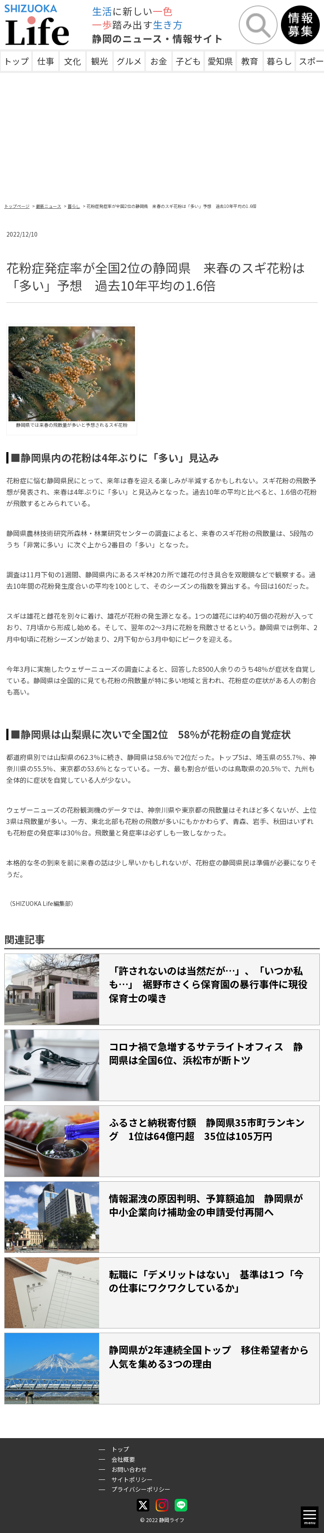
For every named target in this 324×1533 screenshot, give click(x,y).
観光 (99, 61)
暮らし (279, 61)
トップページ (17, 206)
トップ (16, 61)
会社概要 (123, 1459)
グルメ (129, 61)
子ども (188, 61)
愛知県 (220, 61)
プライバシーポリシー (140, 1489)
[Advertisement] (162, 136)
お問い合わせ (129, 1469)
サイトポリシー (132, 1479)
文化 (72, 61)
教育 (249, 61)
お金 (158, 61)
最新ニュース (48, 206)
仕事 (45, 61)
